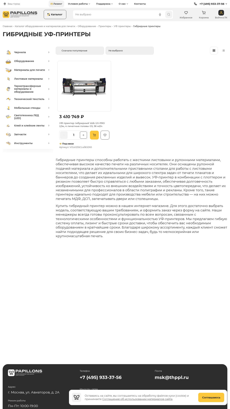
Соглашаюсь (211, 397)
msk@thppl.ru (172, 377)
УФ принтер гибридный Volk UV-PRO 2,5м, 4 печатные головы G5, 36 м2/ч (82, 125)
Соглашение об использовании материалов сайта (137, 399)
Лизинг (56, 3)
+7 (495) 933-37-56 (208, 4)
